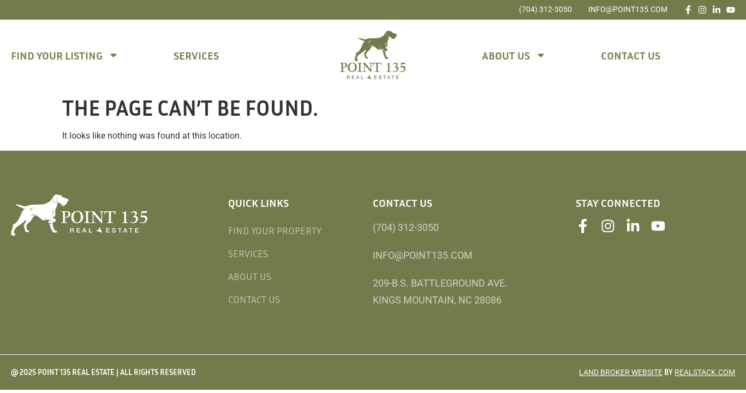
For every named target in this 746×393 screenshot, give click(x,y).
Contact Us (630, 55)
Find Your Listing (65, 55)
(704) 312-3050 (545, 9)
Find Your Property (274, 230)
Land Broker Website (621, 372)
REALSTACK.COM (705, 372)
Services (196, 55)
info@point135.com (627, 9)
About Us (514, 55)
